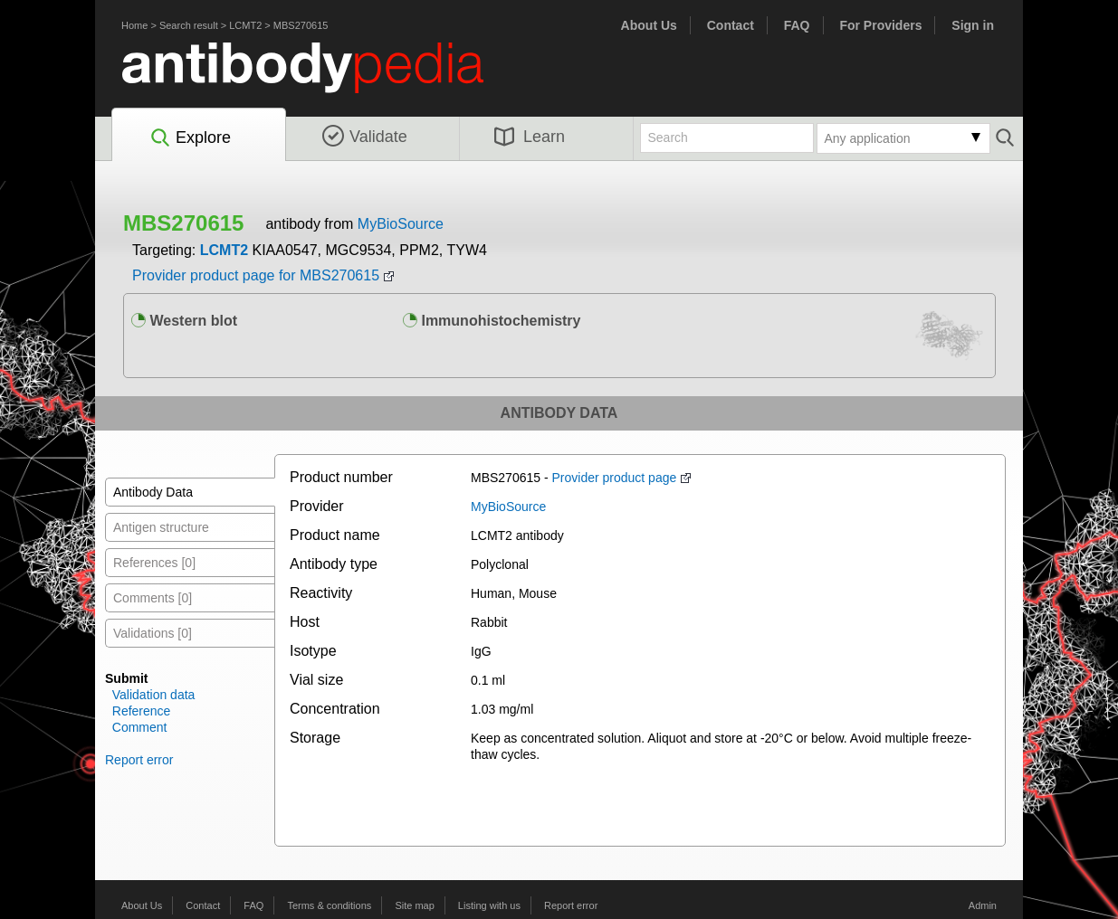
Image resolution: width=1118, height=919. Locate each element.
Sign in (972, 25)
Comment (139, 727)
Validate (364, 137)
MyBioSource (401, 224)
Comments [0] (152, 598)
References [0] (154, 562)
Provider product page (614, 477)
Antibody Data (153, 492)
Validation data (154, 694)
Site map (414, 905)
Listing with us (489, 905)
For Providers (880, 25)
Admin (983, 905)
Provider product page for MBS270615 (255, 275)
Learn (529, 137)
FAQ (797, 25)
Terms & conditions (329, 905)
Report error (139, 760)
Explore (189, 138)
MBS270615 (301, 25)
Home (134, 25)
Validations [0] (152, 633)
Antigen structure (161, 527)
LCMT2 (245, 25)
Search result (188, 25)
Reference (141, 711)
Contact (730, 25)
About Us (649, 25)
